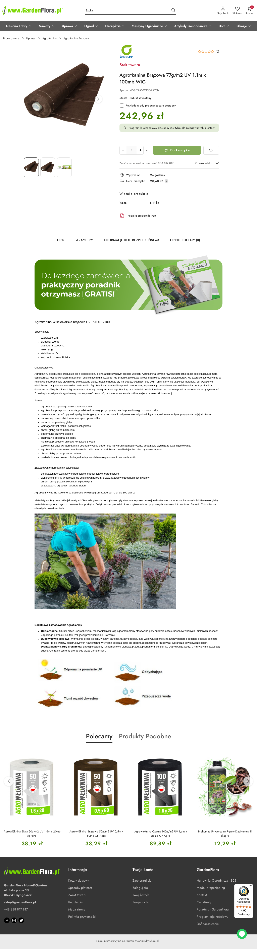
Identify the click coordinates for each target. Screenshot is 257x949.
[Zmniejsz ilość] (123, 150)
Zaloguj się (140, 887)
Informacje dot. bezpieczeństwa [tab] (131, 240)
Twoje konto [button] (143, 870)
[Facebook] (7, 920)
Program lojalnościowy (212, 916)
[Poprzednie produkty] (8, 781)
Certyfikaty (204, 902)
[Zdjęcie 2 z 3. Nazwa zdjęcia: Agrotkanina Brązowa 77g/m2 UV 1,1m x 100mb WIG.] (47, 167)
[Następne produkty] (248, 781)
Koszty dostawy (78, 880)
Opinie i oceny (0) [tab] (185, 240)
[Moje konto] (223, 10)
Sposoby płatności (81, 887)
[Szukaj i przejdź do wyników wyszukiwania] (173, 11)
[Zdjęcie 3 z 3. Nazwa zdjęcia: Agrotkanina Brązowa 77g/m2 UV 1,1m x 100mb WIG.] (64, 167)
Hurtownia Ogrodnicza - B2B (216, 880)
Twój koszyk (141, 895)
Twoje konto (141, 902)
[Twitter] (21, 920)
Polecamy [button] (99, 736)
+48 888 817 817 (16, 909)
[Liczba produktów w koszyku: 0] (249, 10)
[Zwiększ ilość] (140, 150)
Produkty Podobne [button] (145, 736)
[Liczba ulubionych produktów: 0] (237, 10)
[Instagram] (14, 920)
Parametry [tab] (83, 240)
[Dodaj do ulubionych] (211, 150)
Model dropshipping (211, 887)
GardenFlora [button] (208, 870)
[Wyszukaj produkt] (130, 11)
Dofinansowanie (208, 924)
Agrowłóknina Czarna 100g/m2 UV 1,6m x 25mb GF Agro (160, 833)
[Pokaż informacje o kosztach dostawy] (166, 181)
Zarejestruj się (142, 880)
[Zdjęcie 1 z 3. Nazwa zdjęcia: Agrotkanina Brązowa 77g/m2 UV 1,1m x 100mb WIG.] (31, 167)
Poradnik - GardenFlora (213, 909)
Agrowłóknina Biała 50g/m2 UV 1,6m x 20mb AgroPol (32, 833)
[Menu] (250, 886)
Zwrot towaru (77, 895)
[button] (18, 26)
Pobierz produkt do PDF (137, 215)
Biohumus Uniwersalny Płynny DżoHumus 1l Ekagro (225, 833)
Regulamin (75, 902)
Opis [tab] (60, 240)
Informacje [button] (77, 870)
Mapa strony (76, 909)
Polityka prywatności (82, 916)
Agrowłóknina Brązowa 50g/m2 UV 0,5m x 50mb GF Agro (96, 833)
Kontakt (202, 895)
